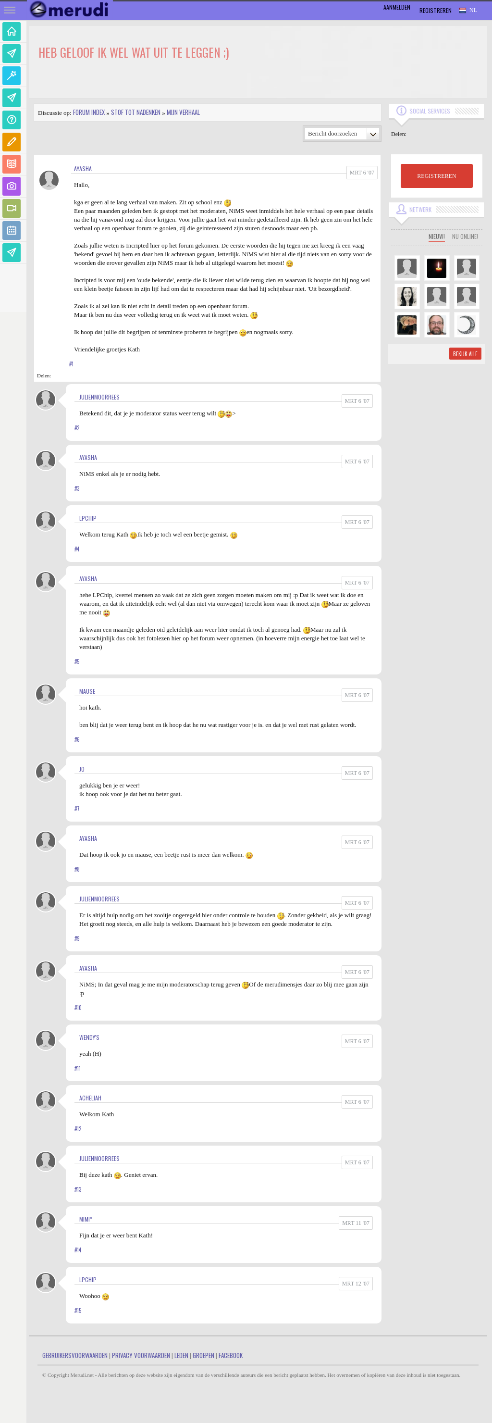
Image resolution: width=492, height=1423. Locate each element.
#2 (76, 428)
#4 (76, 549)
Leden (181, 1355)
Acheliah (90, 1098)
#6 (77, 739)
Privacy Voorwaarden (141, 1355)
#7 (77, 808)
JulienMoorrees (99, 397)
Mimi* (85, 1219)
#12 (77, 1129)
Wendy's (89, 1037)
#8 (77, 869)
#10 (78, 1007)
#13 (77, 1189)
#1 (71, 364)
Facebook (231, 1355)
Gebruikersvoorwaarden (75, 1355)
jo (82, 769)
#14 (77, 1250)
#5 (76, 661)
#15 (77, 1310)
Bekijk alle (465, 354)
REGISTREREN (436, 176)
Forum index (89, 112)
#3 (76, 488)
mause (87, 691)
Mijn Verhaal (183, 112)
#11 (77, 1068)
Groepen (203, 1355)
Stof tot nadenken (135, 112)
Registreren (435, 10)
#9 (77, 938)
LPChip (88, 518)
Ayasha (83, 168)
